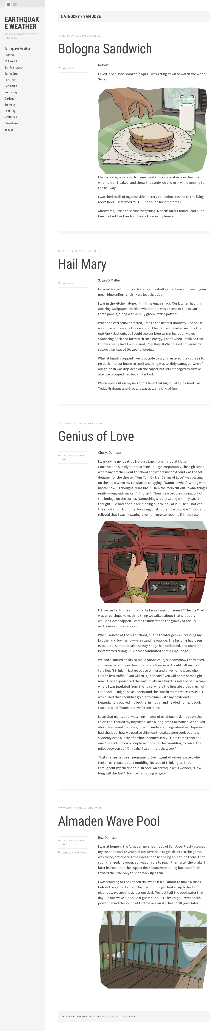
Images (9, 129)
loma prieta (93, 35)
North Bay (10, 117)
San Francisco (13, 67)
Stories (9, 55)
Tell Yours (10, 61)
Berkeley (10, 104)
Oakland (9, 98)
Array (133, 1016)
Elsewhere (11, 123)
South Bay (10, 92)
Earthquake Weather (21, 23)
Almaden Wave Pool (112, 821)
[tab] (8, 4)
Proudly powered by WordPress (83, 1016)
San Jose (10, 80)
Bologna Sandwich (108, 48)
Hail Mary (83, 263)
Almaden (67, 852)
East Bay (9, 111)
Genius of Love (98, 436)
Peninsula (10, 86)
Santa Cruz (11, 73)
